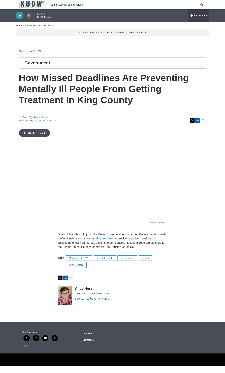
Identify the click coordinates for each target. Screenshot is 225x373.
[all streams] (198, 22)
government (127, 265)
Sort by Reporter (28, 32)
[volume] (29, 22)
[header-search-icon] (204, 8)
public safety (76, 272)
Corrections (88, 347)
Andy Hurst (40, 124)
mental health (105, 265)
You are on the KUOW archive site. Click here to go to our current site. (112, 39)
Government (37, 69)
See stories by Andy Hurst (92, 305)
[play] (19, 23)
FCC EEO (87, 340)
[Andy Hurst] (65, 302)
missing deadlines (102, 245)
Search (48, 32)
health (145, 265)
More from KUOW (30, 58)
